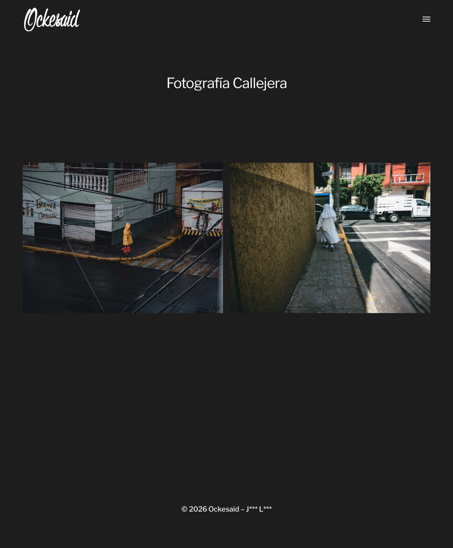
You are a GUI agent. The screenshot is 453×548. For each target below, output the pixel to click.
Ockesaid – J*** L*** (240, 509)
